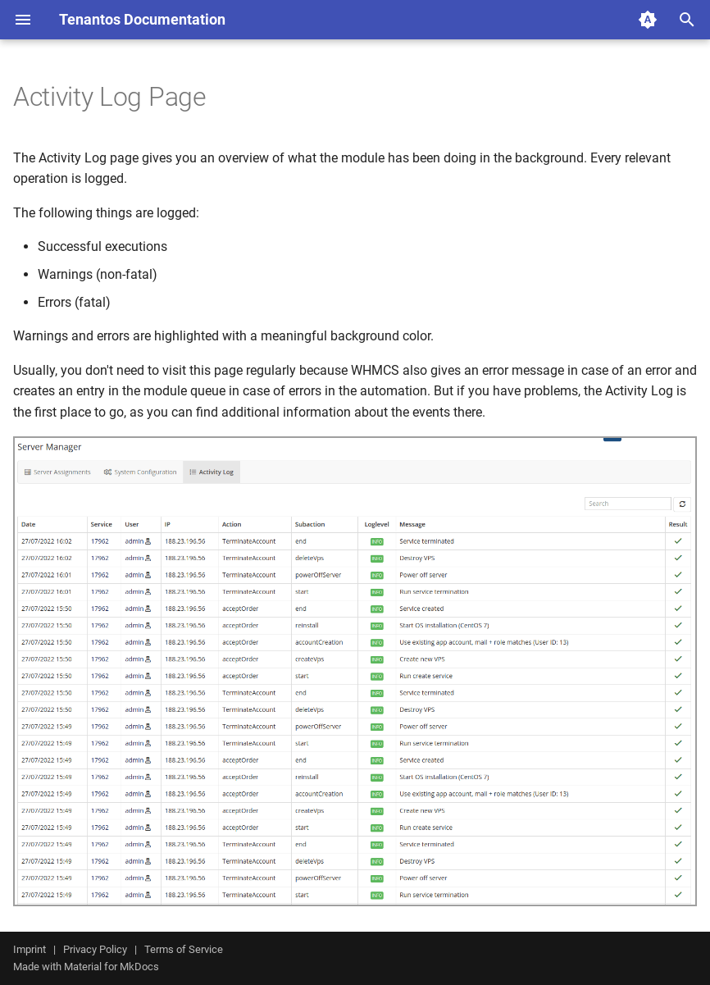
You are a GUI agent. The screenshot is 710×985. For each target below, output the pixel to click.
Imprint (29, 949)
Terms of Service (183, 949)
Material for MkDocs (111, 966)
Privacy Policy (95, 949)
